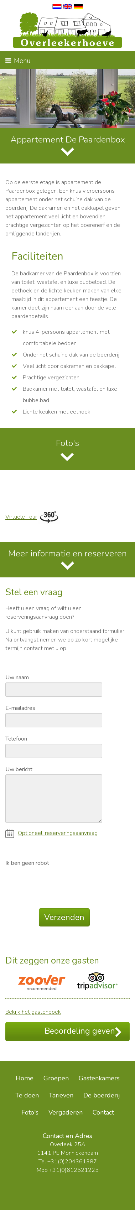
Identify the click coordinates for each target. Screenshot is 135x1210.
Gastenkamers (99, 1078)
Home (24, 1078)
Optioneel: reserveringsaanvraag (51, 833)
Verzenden (64, 917)
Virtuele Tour (21, 517)
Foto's (67, 443)
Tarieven (61, 1095)
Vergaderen (65, 1112)
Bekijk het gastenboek (33, 1012)
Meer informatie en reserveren (67, 553)
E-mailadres (20, 707)
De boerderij (101, 1095)
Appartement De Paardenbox (67, 140)
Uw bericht (18, 769)
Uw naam (17, 677)
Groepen (56, 1078)
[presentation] (59, 882)
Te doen (27, 1095)
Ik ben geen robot (27, 862)
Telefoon (16, 738)
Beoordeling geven (83, 1031)
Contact (103, 1112)
